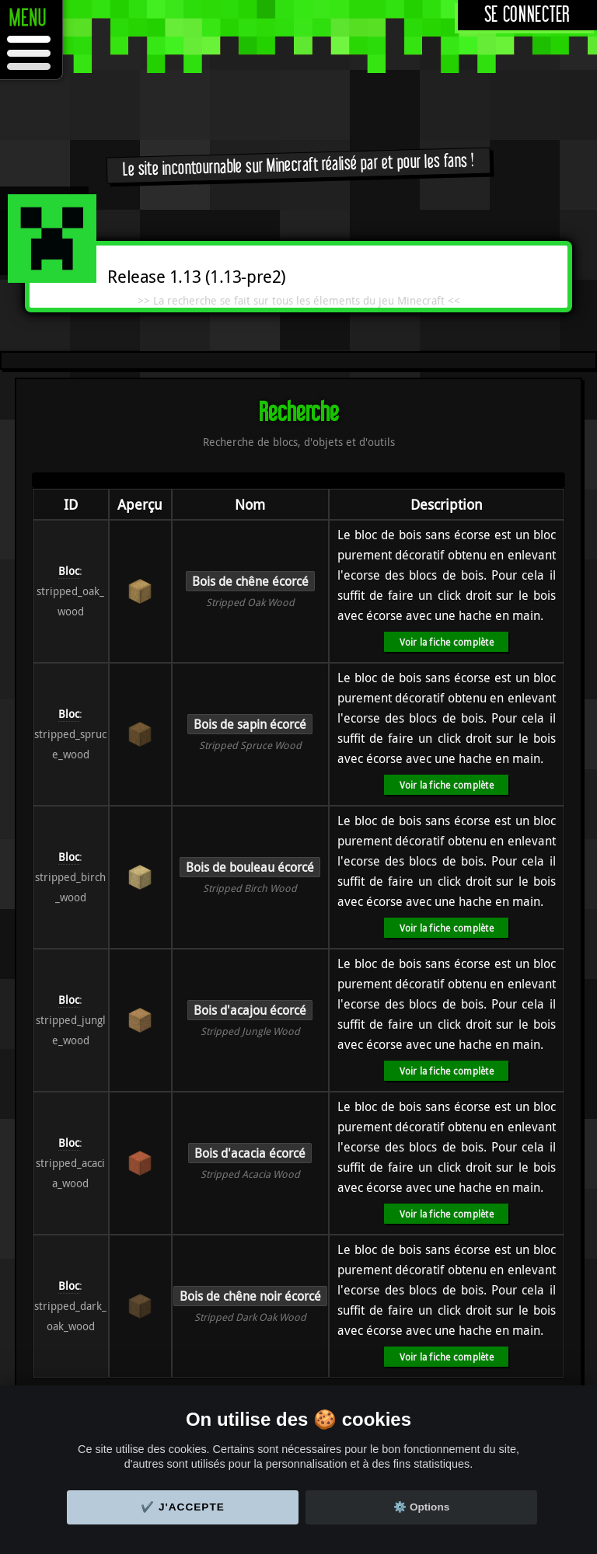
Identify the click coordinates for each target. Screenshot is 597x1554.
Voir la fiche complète (447, 642)
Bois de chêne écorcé (250, 581)
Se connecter (527, 15)
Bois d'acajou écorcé (250, 1010)
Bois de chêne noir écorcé (250, 1296)
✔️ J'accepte (183, 1507)
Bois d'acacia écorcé (249, 1153)
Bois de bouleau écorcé (250, 867)
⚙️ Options (421, 1507)
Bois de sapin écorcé (250, 724)
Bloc (68, 570)
